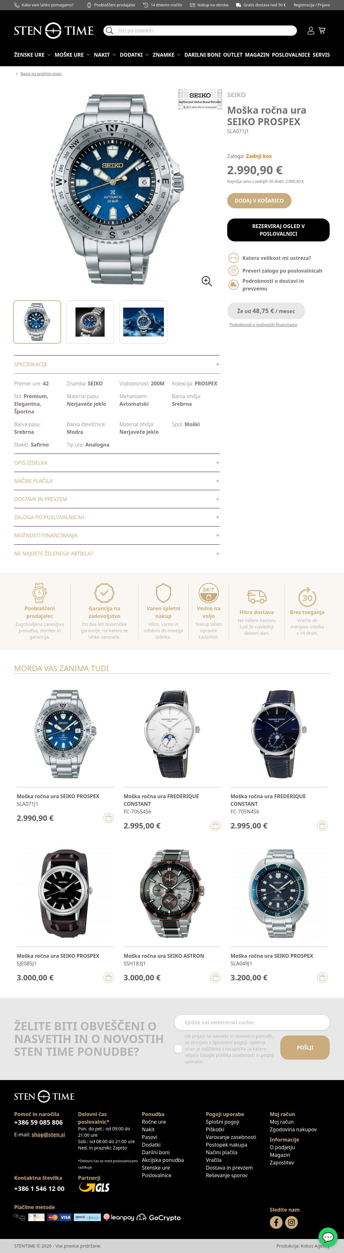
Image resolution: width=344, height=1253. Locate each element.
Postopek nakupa (226, 1144)
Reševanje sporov (227, 1175)
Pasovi (149, 1137)
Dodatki (151, 1144)
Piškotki (215, 1129)
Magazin (257, 54)
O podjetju (282, 1147)
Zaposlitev (282, 1162)
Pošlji (305, 1047)
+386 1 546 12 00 (39, 1188)
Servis (321, 54)
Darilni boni (203, 54)
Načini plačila (221, 1152)
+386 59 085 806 (38, 1122)
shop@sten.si (48, 1134)
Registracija (304, 5)
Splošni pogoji (223, 1121)
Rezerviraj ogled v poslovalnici (278, 230)
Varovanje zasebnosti (231, 1137)
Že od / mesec (266, 310)
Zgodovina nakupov (293, 1129)
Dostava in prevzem (229, 1167)
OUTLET (232, 54)
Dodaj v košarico (259, 200)
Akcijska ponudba (163, 1160)
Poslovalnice (291, 54)
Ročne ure (154, 1121)
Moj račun (282, 1121)
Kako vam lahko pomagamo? (44, 5)
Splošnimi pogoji (229, 1042)
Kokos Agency (315, 1246)
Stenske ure (156, 1167)
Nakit (148, 1129)
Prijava (324, 5)
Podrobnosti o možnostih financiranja (263, 324)
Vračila (214, 1160)
